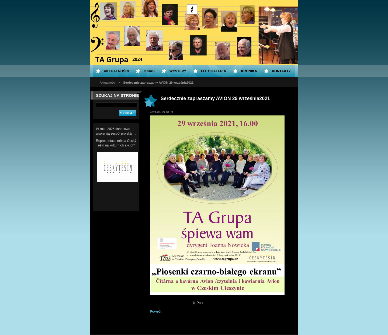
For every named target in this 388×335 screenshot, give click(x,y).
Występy (177, 71)
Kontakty (281, 71)
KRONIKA (249, 71)
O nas (149, 71)
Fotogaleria (213, 71)
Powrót (155, 311)
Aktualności (108, 82)
